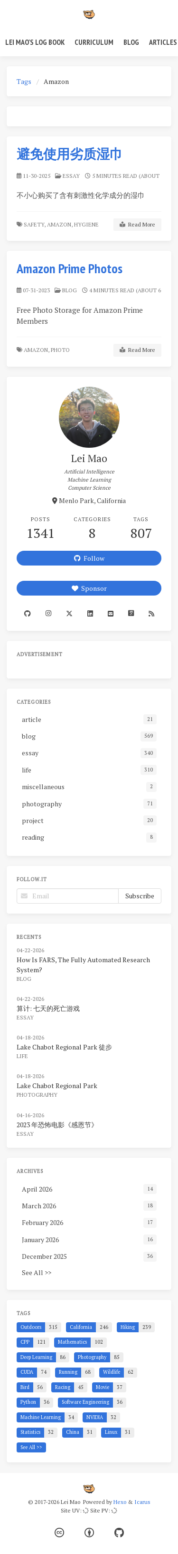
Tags (24, 81)
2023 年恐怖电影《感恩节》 (57, 1124)
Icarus (142, 1501)
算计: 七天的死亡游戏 (48, 1008)
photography (37, 1094)
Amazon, (60, 224)
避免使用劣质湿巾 (70, 154)
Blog (131, 42)
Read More (137, 224)
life (22, 1056)
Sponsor (89, 588)
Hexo (119, 1501)
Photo (61, 349)
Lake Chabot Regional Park (57, 1085)
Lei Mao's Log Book (35, 42)
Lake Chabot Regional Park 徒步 (64, 1046)
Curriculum (94, 42)
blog (69, 290)
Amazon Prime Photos (69, 268)
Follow (89, 558)
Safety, (35, 224)
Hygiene (87, 224)
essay (71, 175)
